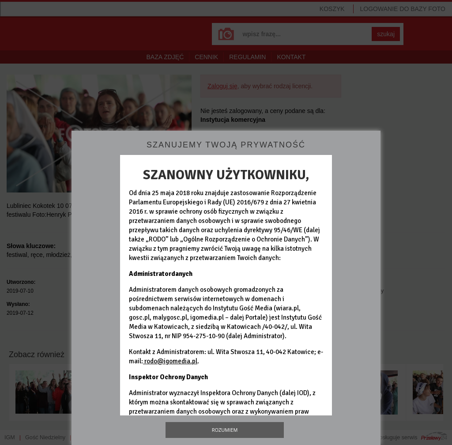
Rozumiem (225, 429)
